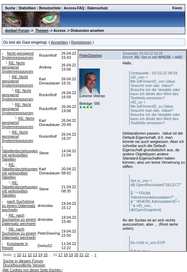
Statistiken (27, 8)
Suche (10, 8)
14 (40, 255)
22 (87, 255)
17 (60, 255)
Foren (177, 8)
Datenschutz (97, 8)
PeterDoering (90, 55)
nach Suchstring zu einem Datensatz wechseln (18, 205)
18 (66, 255)
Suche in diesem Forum (23, 261)
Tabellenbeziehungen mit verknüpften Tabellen (20, 155)
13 (35, 255)
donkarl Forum (17, 31)
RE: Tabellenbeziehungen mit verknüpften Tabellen (20, 171)
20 (76, 255)
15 (46, 255)
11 (24, 255)
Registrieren (81, 42)
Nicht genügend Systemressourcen (18, 55)
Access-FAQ (74, 8)
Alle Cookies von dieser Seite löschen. (32, 270)
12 (30, 255)
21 (82, 255)
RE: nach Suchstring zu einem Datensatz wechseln (19, 219)
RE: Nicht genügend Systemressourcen (17, 67)
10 (19, 255)
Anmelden (59, 42)
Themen (41, 31)
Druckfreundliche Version (24, 265)
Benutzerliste (50, 8)
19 (71, 255)
